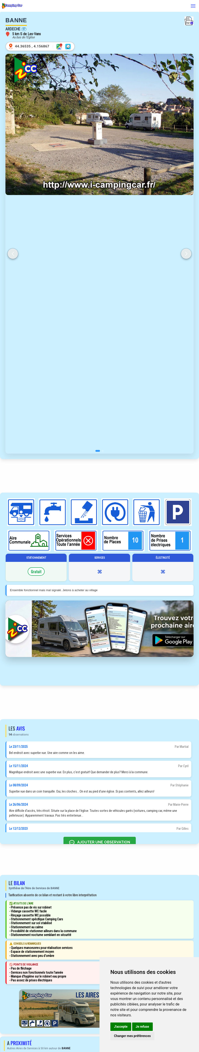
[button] (97, 451)
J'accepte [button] (121, 1026)
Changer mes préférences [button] (132, 1036)
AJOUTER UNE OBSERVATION (99, 842)
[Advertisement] (99, 475)
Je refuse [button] (142, 1026)
